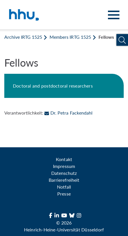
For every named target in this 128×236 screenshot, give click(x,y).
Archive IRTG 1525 (23, 37)
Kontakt (64, 159)
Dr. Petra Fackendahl (68, 112)
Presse (63, 193)
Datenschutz (64, 173)
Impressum (64, 166)
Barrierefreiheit (64, 180)
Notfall (64, 186)
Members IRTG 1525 (70, 37)
